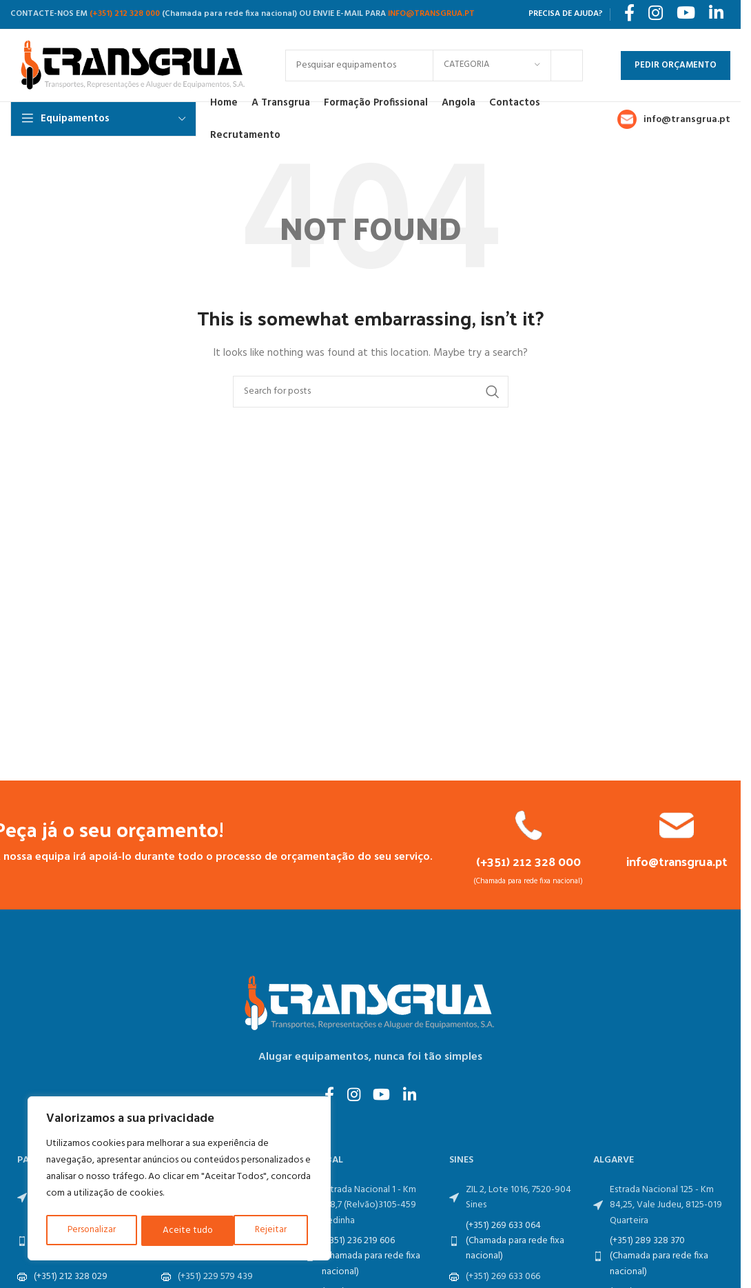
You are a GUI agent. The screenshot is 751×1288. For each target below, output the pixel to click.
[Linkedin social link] (413, 1097)
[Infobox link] (528, 848)
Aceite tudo (266, 1230)
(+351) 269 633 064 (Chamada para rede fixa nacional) (515, 1242)
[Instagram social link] (352, 1097)
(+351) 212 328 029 (70, 1278)
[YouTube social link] (383, 1097)
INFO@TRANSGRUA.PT (431, 14)
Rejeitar (179, 1230)
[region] (179, 1179)
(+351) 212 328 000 (125, 14)
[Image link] (370, 1004)
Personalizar (91, 1230)
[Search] (370, 391)
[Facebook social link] (326, 1097)
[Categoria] (492, 65)
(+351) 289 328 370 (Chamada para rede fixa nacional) (659, 1257)
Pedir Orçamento (676, 65)
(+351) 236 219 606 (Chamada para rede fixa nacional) (371, 1257)
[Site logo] (134, 65)
